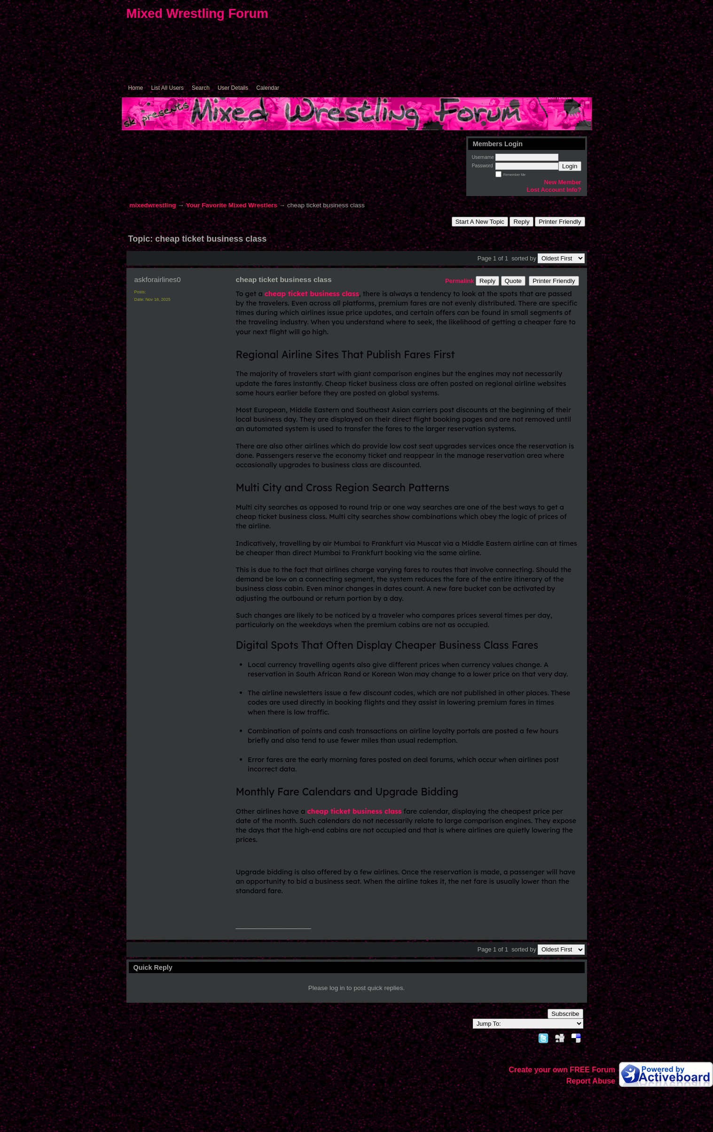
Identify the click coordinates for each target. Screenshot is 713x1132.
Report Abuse (590, 1081)
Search (201, 88)
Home (135, 88)
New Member (562, 182)
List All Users (167, 88)
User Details (233, 88)
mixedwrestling (152, 205)
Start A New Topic (479, 221)
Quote (513, 280)
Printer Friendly (560, 221)
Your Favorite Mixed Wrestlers (231, 205)
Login (570, 166)
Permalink (459, 280)
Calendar (267, 88)
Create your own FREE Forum (562, 1070)
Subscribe (565, 1013)
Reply (521, 221)
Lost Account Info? (553, 189)
